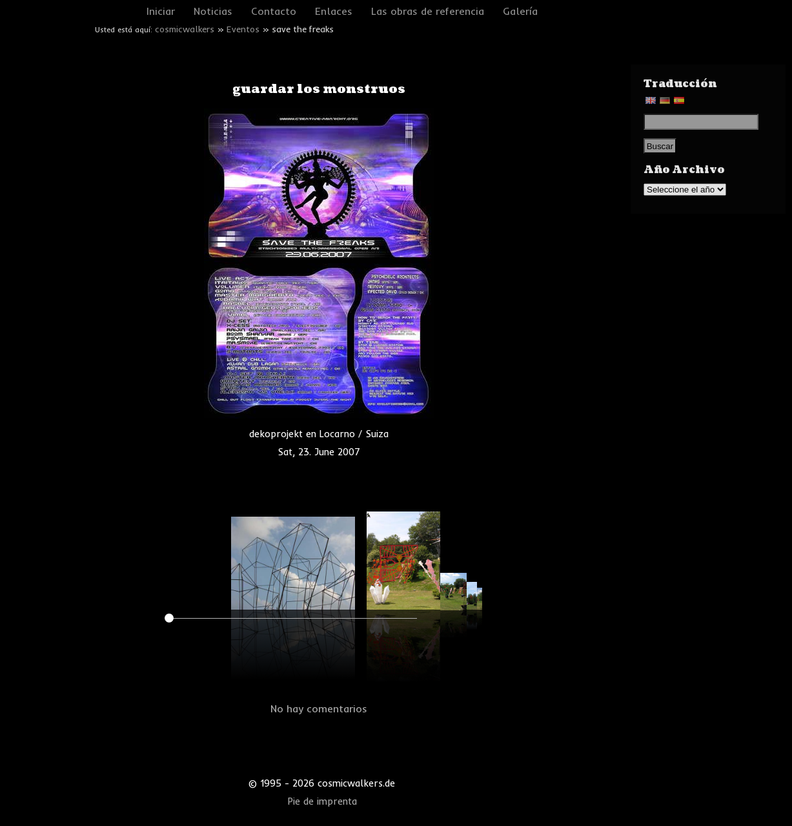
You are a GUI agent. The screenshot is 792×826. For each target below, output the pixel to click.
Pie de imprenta (322, 801)
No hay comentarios (318, 708)
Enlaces (333, 11)
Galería (520, 11)
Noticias (213, 11)
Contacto (273, 11)
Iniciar (161, 11)
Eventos (243, 29)
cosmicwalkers (184, 29)
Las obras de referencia (427, 11)
